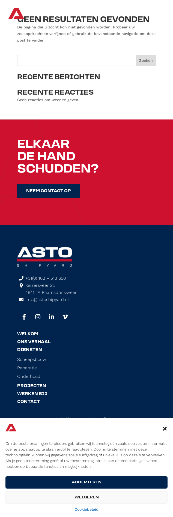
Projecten (31, 386)
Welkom (27, 334)
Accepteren (87, 482)
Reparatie (27, 368)
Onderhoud (28, 376)
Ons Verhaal (34, 342)
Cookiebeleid (86, 509)
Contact (28, 402)
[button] (165, 428)
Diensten (29, 350)
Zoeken (146, 60)
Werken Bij (32, 394)
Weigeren (86, 497)
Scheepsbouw (31, 359)
